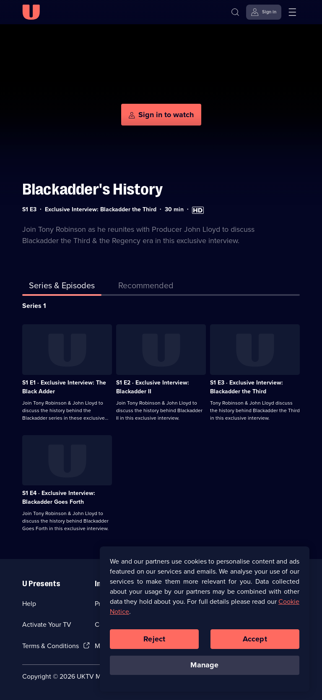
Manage (204, 666)
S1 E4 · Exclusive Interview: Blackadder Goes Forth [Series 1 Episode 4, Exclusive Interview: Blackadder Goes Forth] (58, 497)
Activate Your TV (46, 624)
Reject (154, 639)
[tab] (146, 287)
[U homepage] (31, 12)
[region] (204, 619)
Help (29, 603)
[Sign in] (263, 12)
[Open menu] (292, 12)
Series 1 (34, 305)
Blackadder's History (92, 189)
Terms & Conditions (50, 646)
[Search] (235, 12)
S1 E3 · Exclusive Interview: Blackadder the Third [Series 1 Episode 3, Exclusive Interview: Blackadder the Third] (246, 387)
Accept (255, 639)
